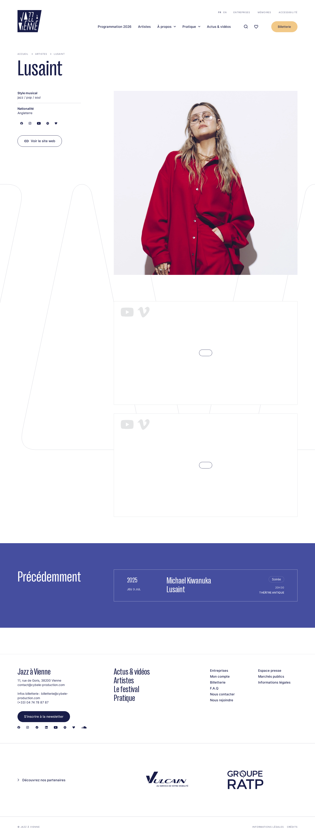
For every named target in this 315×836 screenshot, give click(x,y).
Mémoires (264, 12)
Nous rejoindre (221, 700)
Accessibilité (288, 12)
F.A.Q (214, 688)
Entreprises (241, 12)
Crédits (292, 826)
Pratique (189, 27)
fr (219, 12)
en (225, 12)
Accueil (23, 53)
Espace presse (269, 670)
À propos (164, 27)
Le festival (126, 689)
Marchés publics (271, 676)
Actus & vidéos (219, 27)
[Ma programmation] (256, 27)
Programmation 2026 (114, 27)
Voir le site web (43, 141)
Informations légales (274, 682)
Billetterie (284, 27)
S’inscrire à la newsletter (43, 716)
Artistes (144, 27)
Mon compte (220, 676)
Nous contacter (222, 694)
